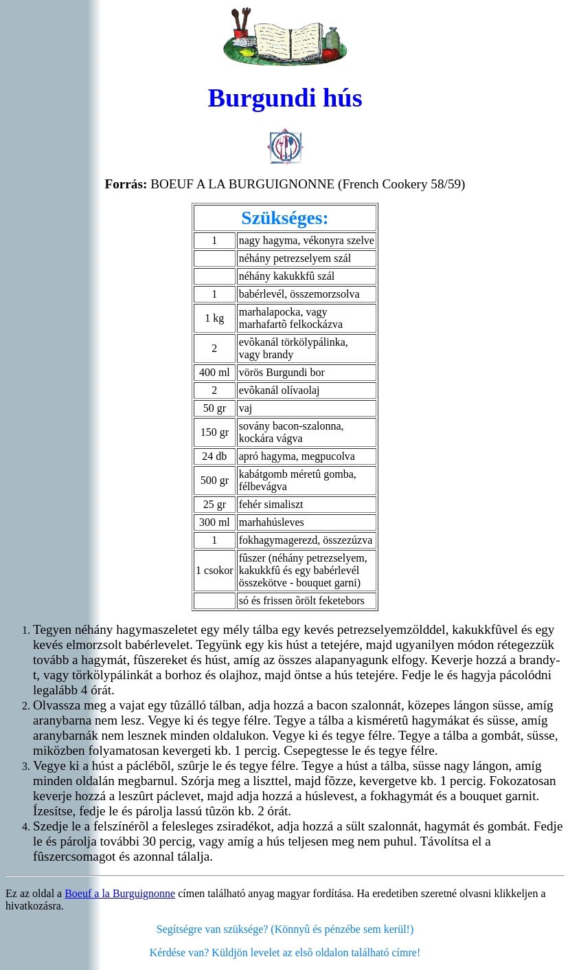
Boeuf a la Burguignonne (120, 893)
